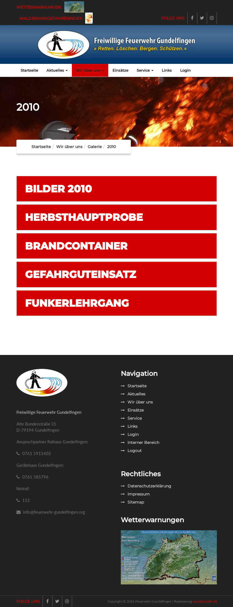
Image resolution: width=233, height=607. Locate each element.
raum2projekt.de (205, 601)
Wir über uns (90, 70)
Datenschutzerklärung (146, 485)
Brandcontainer (76, 246)
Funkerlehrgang (77, 303)
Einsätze (120, 70)
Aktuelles (57, 70)
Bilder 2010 (58, 189)
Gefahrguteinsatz (80, 274)
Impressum (135, 494)
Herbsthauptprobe (84, 217)
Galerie (95, 146)
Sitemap (132, 502)
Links (167, 70)
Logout (131, 450)
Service (145, 70)
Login (185, 70)
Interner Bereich (140, 442)
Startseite (29, 70)
